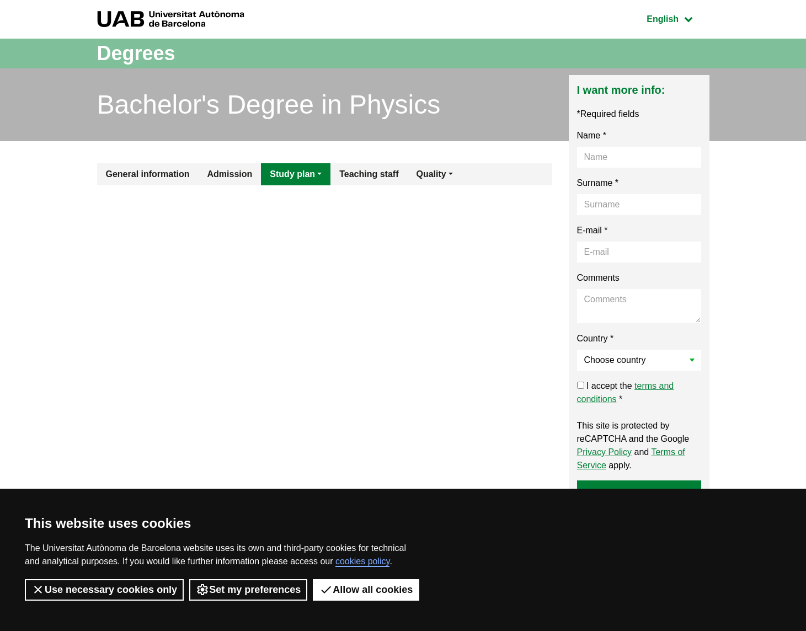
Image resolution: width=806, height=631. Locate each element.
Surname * (598, 183)
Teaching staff (368, 174)
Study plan (292, 174)
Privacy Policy (604, 452)
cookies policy (362, 561)
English (677, 18)
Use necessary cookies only (104, 589)
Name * (591, 135)
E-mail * (592, 230)
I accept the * (625, 392)
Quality (431, 174)
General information (148, 174)
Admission (230, 174)
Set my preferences (248, 589)
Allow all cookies (366, 589)
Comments (598, 277)
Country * (595, 338)
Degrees (136, 53)
